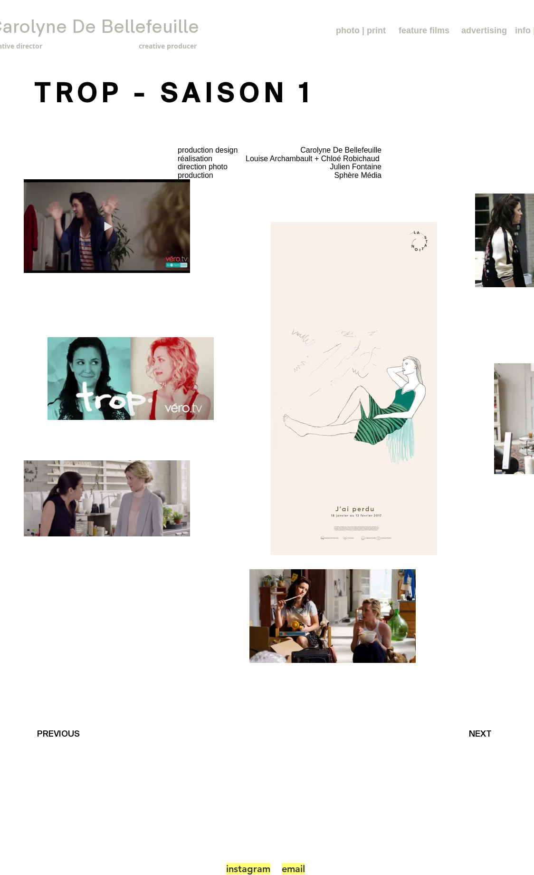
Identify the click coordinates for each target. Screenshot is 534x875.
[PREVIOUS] (60, 734)
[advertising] (484, 30)
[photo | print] (361, 30)
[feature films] (424, 30)
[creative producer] (148, 45)
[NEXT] (483, 734)
